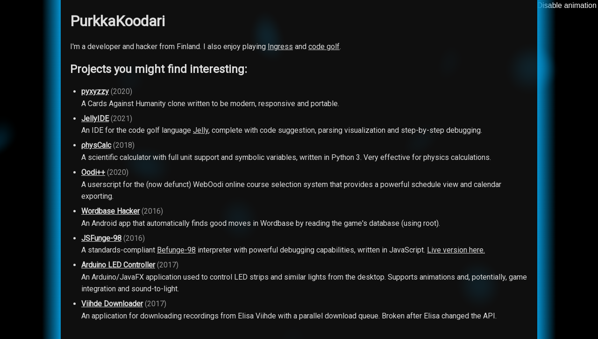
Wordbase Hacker (110, 211)
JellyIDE (95, 118)
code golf (324, 46)
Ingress (280, 46)
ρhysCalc (96, 145)
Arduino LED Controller (118, 264)
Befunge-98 (176, 249)
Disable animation (567, 5)
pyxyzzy (95, 91)
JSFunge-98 (101, 238)
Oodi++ (93, 172)
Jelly (200, 130)
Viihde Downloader (112, 303)
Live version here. (456, 249)
